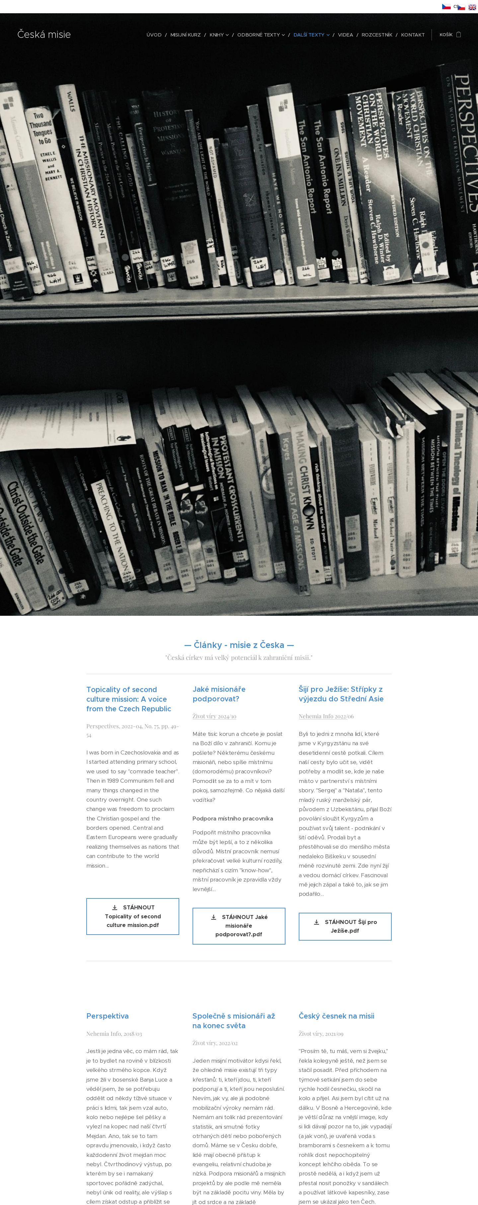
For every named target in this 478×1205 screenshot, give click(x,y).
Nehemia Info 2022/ (323, 716)
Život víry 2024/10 (214, 716)
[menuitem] (174, 35)
